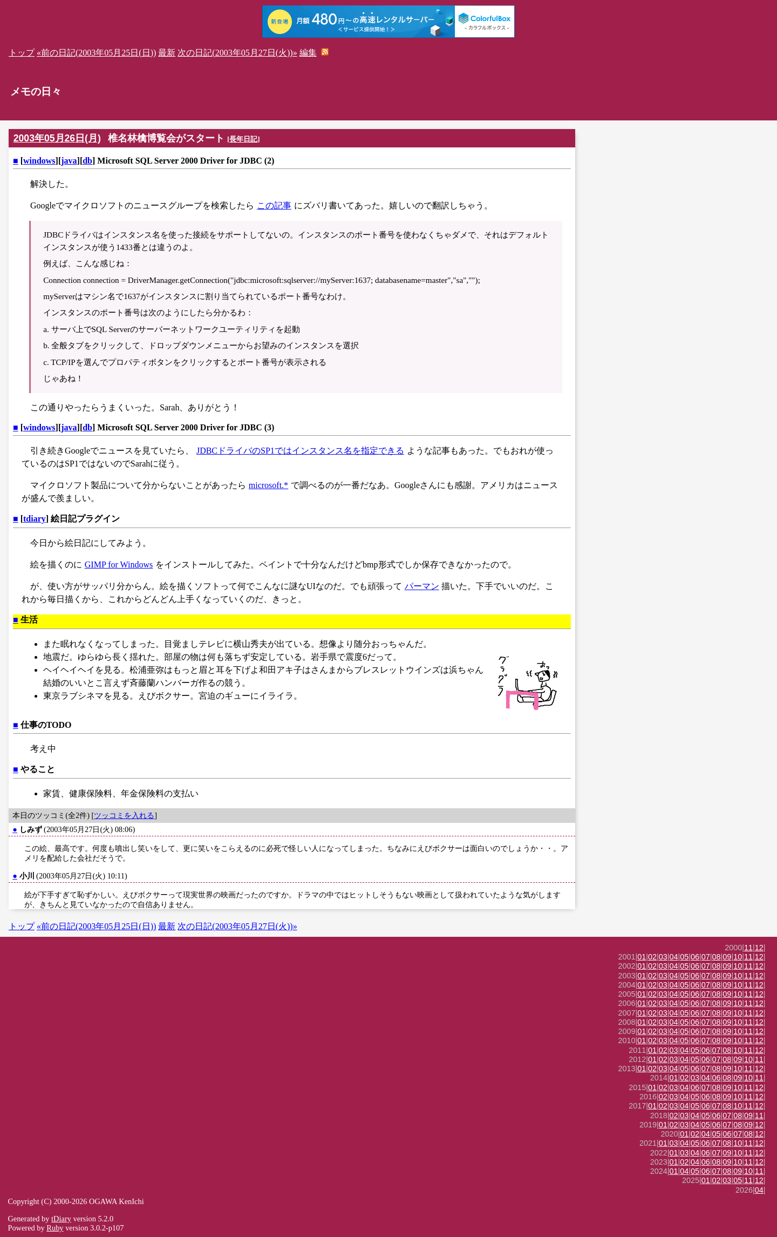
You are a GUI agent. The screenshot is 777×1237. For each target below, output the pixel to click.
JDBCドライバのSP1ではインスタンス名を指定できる (300, 450)
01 (641, 956)
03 (663, 956)
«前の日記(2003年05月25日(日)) (96, 52)
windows (39, 160)
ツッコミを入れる (124, 815)
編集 (308, 52)
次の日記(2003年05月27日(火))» (237, 52)
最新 (166, 52)
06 (695, 956)
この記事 (274, 205)
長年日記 (243, 139)
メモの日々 (36, 91)
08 (716, 956)
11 (748, 947)
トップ (22, 52)
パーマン (422, 586)
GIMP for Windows (119, 564)
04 (674, 956)
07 (705, 956)
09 (727, 956)
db (87, 160)
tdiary (34, 518)
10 (737, 956)
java (69, 160)
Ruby (54, 1228)
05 (684, 956)
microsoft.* (268, 485)
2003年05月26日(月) (57, 138)
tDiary (61, 1218)
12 (759, 947)
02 (652, 956)
